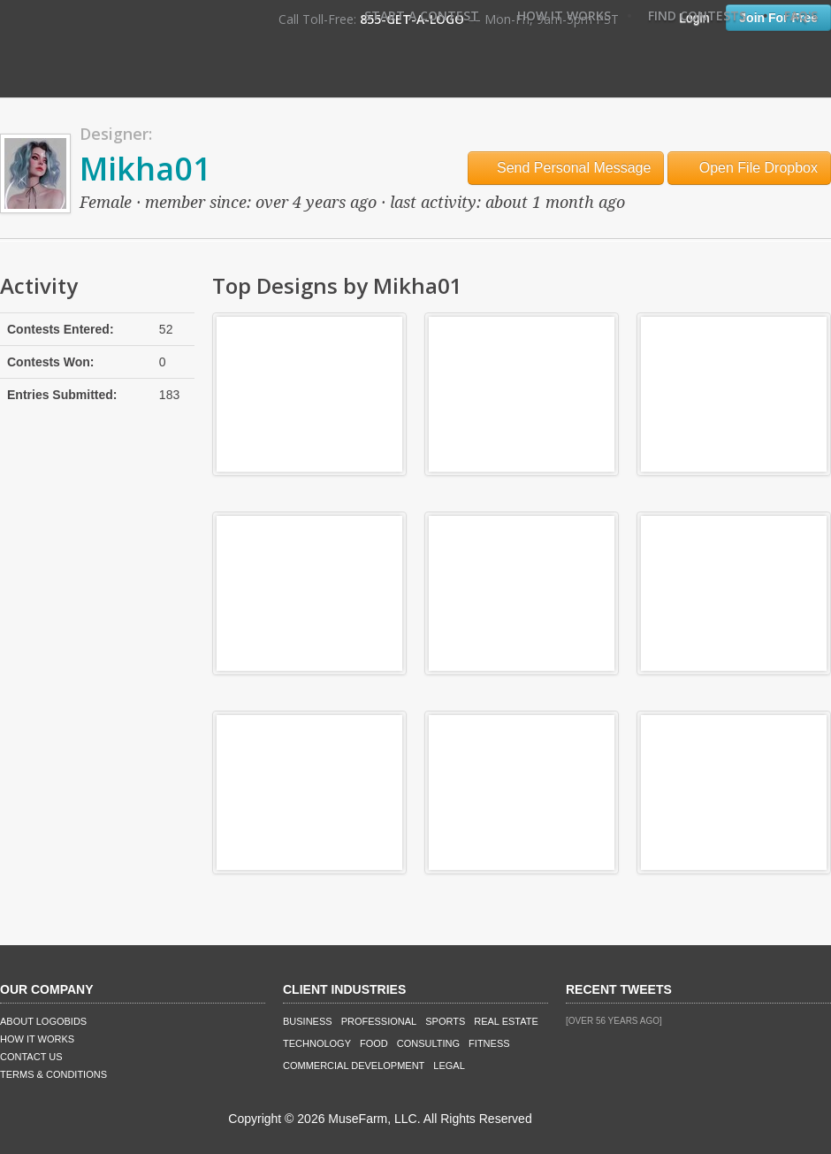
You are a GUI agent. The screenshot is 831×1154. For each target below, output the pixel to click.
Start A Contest (421, 15)
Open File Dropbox (749, 167)
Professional (379, 1021)
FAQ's (801, 15)
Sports (445, 1021)
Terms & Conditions (53, 1074)
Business (307, 1021)
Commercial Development (353, 1065)
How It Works (564, 15)
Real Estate (506, 1021)
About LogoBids (43, 1021)
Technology (317, 1043)
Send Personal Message (566, 167)
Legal (448, 1065)
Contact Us (31, 1056)
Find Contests (697, 15)
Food (374, 1043)
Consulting (428, 1043)
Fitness (489, 1043)
